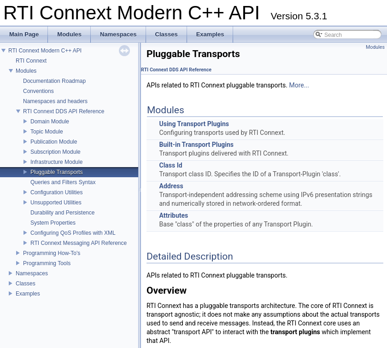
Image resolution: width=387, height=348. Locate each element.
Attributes (173, 215)
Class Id (170, 165)
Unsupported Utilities (56, 202)
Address (171, 186)
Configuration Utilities (56, 192)
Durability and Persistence (62, 212)
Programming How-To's (51, 253)
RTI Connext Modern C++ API (45, 50)
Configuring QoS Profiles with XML (73, 233)
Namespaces (32, 273)
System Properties (53, 223)
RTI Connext (31, 61)
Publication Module (53, 142)
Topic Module (46, 131)
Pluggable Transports (56, 172)
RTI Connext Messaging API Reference (78, 243)
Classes (25, 283)
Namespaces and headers (55, 101)
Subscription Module (55, 152)
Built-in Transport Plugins (196, 144)
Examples (28, 293)
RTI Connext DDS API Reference (64, 111)
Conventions (38, 91)
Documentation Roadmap (54, 81)
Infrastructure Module (56, 162)
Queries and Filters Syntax (62, 182)
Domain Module (49, 121)
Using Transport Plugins (194, 124)
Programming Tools (46, 263)
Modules (26, 71)
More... (299, 85)
